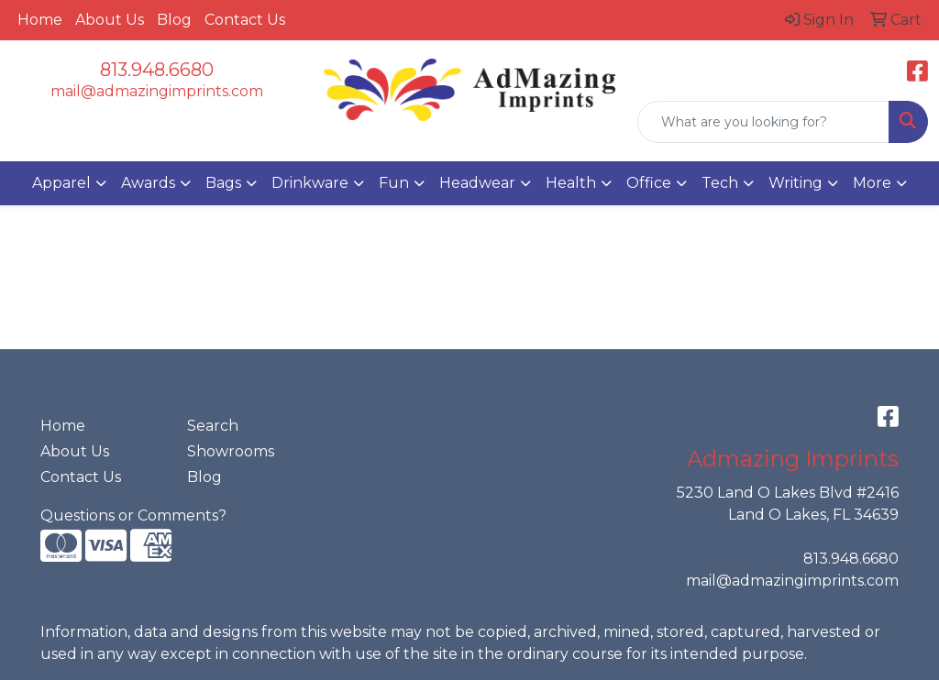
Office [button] (648, 183)
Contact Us (244, 19)
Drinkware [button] (309, 183)
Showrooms (230, 451)
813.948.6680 (157, 70)
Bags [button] (223, 183)
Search (212, 425)
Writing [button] (795, 183)
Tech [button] (719, 183)
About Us (109, 19)
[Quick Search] (763, 122)
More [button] (872, 183)
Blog (174, 19)
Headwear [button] (477, 183)
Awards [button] (148, 183)
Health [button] (571, 183)
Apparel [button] (61, 183)
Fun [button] (394, 183)
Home (39, 19)
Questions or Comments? (133, 515)
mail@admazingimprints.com (156, 91)
